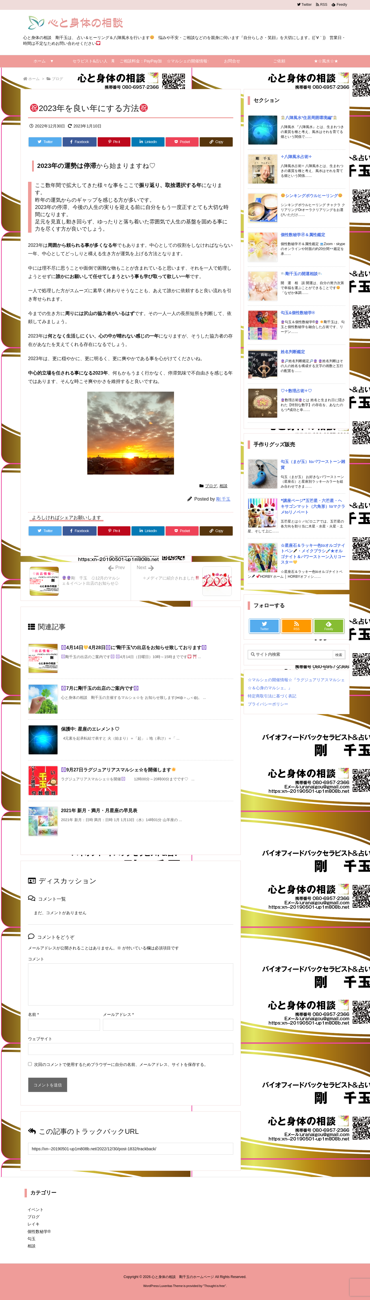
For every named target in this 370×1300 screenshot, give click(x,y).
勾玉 (31, 1238)
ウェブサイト (40, 1038)
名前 (33, 1014)
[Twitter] (45, 142)
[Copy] (216, 142)
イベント (35, 1209)
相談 (223, 486)
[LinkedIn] (148, 142)
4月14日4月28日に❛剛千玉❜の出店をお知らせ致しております (133, 647)
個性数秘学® (39, 1231)
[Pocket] (182, 142)
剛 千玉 (223, 499)
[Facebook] (80, 142)
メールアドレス (118, 1014)
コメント (36, 959)
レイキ (33, 1224)
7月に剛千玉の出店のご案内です (99, 688)
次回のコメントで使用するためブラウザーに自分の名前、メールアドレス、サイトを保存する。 (121, 1064)
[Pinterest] (114, 142)
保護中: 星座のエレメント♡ (90, 729)
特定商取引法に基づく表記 (272, 696)
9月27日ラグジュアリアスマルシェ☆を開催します (118, 769)
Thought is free (214, 1286)
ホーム (34, 79)
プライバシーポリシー (268, 704)
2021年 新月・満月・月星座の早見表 (99, 810)
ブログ (57, 79)
